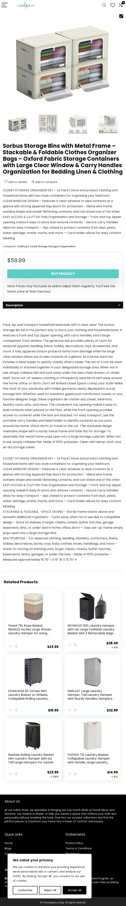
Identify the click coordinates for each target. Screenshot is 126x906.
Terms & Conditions (78, 846)
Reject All (50, 890)
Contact (10, 852)
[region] (49, 876)
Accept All (74, 890)
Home (9, 841)
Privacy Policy (74, 841)
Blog (7, 846)
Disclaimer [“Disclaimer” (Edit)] (72, 852)
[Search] (104, 5)
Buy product (63, 273)
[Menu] (4, 5)
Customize (25, 890)
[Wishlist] (112, 5)
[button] (121, 16)
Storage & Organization (62, 246)
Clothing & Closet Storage (32, 246)
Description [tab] (14, 305)
